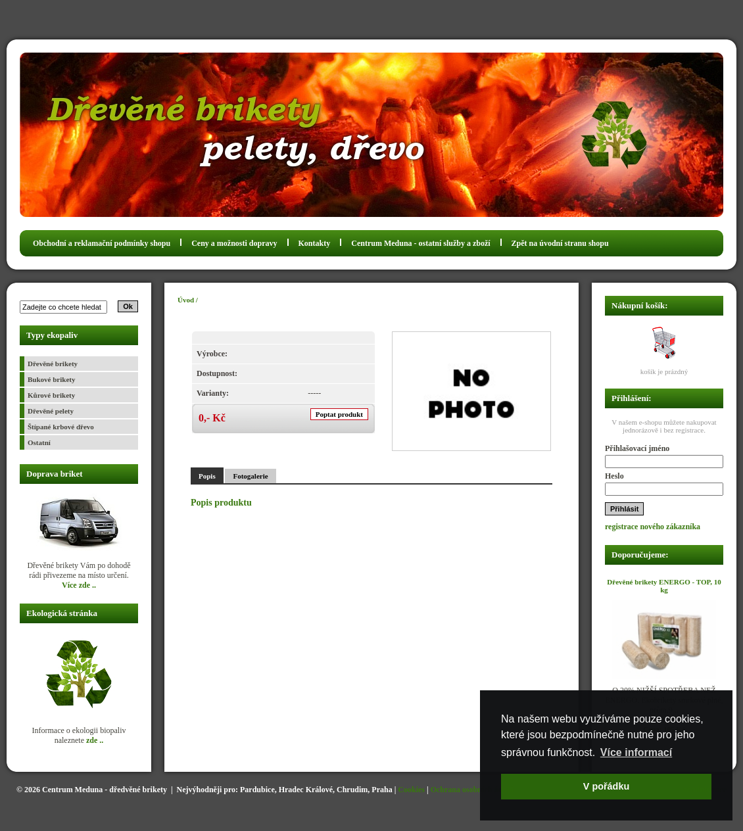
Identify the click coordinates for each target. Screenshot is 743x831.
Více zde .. (79, 585)
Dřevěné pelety (51, 411)
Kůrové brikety (51, 395)
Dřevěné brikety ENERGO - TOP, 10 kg (664, 586)
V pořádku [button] (606, 786)
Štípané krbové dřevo (61, 427)
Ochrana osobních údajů (472, 789)
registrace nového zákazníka (652, 526)
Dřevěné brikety (53, 364)
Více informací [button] (636, 752)
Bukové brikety (51, 379)
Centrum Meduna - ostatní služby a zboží (420, 243)
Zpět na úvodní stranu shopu (560, 243)
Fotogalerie (250, 476)
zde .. (94, 740)
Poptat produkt (339, 414)
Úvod (186, 300)
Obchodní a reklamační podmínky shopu (101, 243)
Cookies (411, 789)
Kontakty (315, 243)
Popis (207, 476)
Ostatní (39, 442)
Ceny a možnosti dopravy (234, 243)
